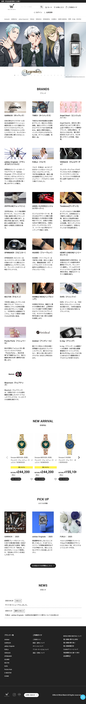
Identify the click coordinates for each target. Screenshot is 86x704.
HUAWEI (53, 19)
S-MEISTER (7, 673)
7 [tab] (35, 75)
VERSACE (38, 19)
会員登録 (48, 12)
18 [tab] (71, 75)
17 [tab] (68, 75)
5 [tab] (28, 75)
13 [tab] (55, 75)
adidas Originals (23, 19)
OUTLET (78, 19)
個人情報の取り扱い (69, 643)
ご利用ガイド (71, 7)
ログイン (38, 12)
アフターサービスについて (41, 649)
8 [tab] (38, 75)
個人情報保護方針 (68, 646)
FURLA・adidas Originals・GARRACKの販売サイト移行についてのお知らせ (32, 615)
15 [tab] (61, 75)
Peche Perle (8, 669)
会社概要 (66, 656)
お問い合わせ (30, 695)
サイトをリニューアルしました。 (16, 605)
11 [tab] (48, 75)
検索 (41, 7)
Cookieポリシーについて (70, 649)
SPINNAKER (46, 19)
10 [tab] (45, 75)
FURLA (31, 19)
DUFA (69, 19)
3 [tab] (21, 75)
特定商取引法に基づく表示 (71, 653)
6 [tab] (31, 75)
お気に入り (59, 7)
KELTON (6, 663)
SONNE (6, 676)
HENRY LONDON (62, 19)
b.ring (73, 19)
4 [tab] (25, 75)
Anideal (6, 19)
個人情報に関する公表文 (70, 639)
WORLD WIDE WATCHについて (72, 636)
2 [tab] (18, 75)
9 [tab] (41, 75)
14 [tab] (58, 75)
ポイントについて (38, 646)
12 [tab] (51, 75)
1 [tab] (15, 75)
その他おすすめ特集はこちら (42, 566)
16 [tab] (65, 75)
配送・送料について (39, 643)
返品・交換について (39, 653)
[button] (7, 457)
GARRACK (13, 19)
